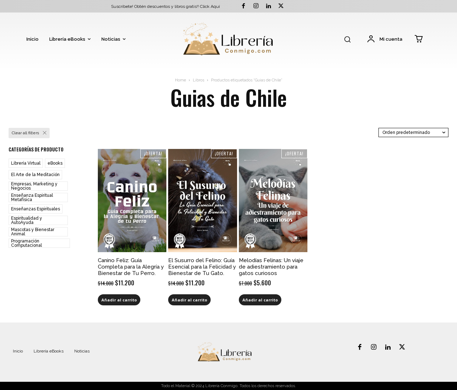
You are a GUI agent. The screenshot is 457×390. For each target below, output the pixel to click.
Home (180, 80)
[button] (347, 39)
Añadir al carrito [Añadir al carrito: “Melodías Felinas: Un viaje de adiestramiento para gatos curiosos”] (260, 299)
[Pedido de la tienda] (413, 132)
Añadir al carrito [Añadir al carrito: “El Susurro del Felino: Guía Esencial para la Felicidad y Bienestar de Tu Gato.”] (189, 299)
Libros (198, 80)
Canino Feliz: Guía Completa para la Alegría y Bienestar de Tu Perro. (131, 266)
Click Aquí (210, 6)
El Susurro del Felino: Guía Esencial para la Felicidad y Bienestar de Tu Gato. (202, 266)
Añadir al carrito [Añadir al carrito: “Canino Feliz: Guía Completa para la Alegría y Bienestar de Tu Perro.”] (119, 299)
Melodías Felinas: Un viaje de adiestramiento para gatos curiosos (271, 266)
